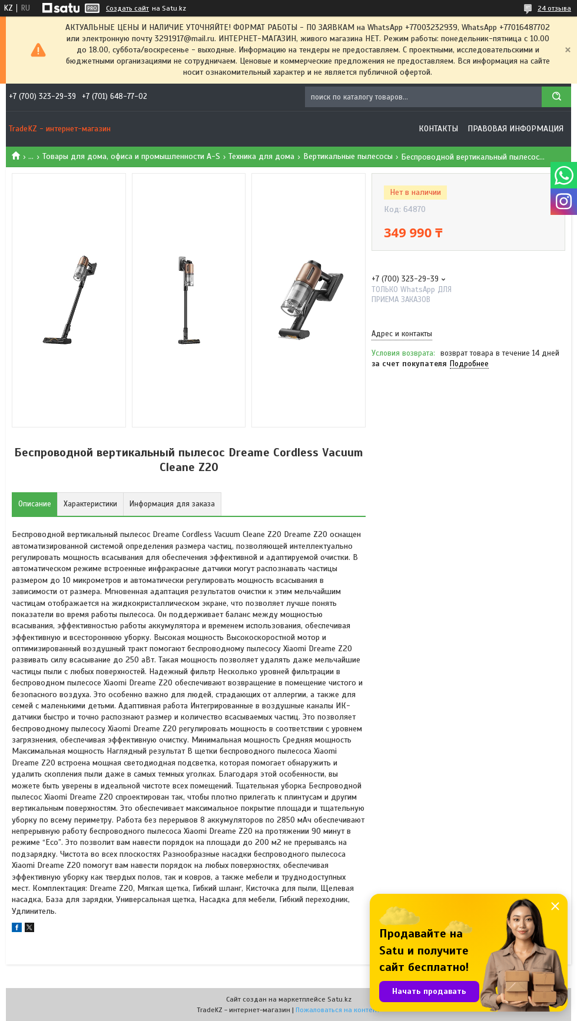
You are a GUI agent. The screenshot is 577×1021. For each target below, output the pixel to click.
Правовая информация (515, 129)
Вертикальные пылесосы (348, 156)
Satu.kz (339, 999)
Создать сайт (127, 8)
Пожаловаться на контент (338, 1010)
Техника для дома (261, 156)
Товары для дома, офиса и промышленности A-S (131, 156)
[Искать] (556, 97)
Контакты (438, 129)
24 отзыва (554, 8)
